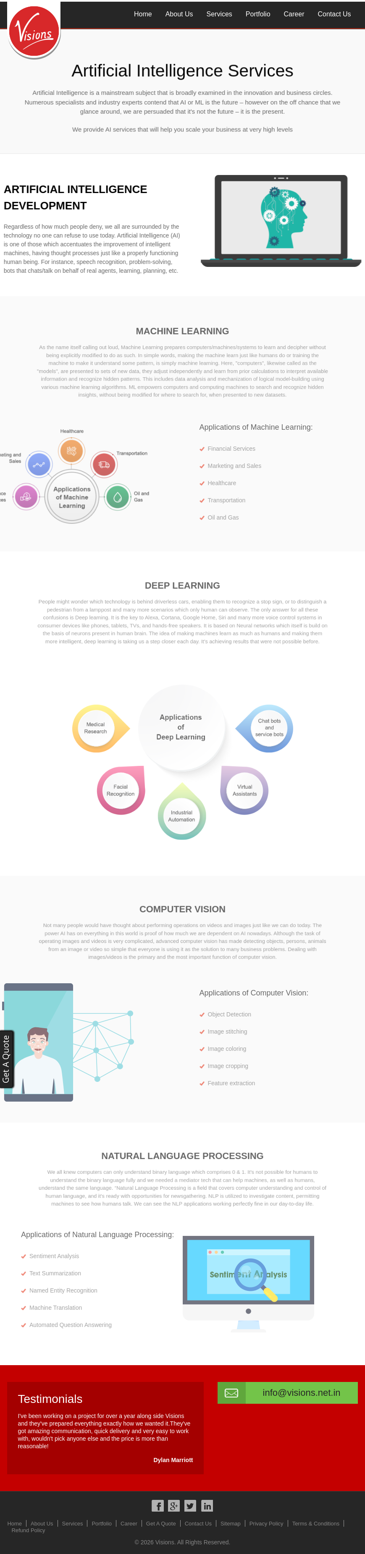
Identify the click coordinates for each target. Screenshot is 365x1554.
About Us (179, 14)
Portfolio (258, 14)
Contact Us (334, 14)
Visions (164, 1542)
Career (294, 14)
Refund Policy (28, 1530)
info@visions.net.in (302, 1392)
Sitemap (231, 1523)
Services (219, 14)
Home (143, 14)
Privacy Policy (266, 1523)
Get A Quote (161, 1523)
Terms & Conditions (316, 1523)
